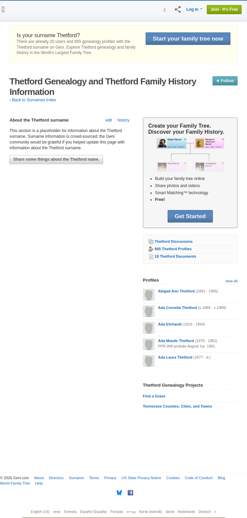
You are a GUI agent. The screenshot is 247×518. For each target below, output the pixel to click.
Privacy (110, 478)
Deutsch (205, 512)
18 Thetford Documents (175, 256)
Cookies (173, 478)
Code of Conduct (199, 478)
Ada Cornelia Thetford (177, 308)
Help (39, 483)
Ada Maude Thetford (176, 341)
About (39, 478)
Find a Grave (154, 396)
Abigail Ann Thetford (176, 291)
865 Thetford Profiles (173, 249)
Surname (76, 478)
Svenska (70, 512)
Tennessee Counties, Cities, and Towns (177, 406)
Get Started (190, 216)
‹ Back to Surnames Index (32, 100)
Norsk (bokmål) (150, 512)
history (123, 120)
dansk (170, 512)
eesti (56, 512)
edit (108, 120)
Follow (224, 80)
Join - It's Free (224, 9)
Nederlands (186, 512)
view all (231, 281)
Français (116, 512)
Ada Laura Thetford (175, 357)
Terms (94, 478)
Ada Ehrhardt (170, 324)
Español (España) (93, 512)
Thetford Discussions (174, 241)
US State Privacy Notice (141, 478)
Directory (56, 478)
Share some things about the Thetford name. (56, 159)
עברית (131, 512)
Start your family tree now (188, 38)
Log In (192, 9)
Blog (221, 478)
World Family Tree (15, 483)
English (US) (40, 512)
